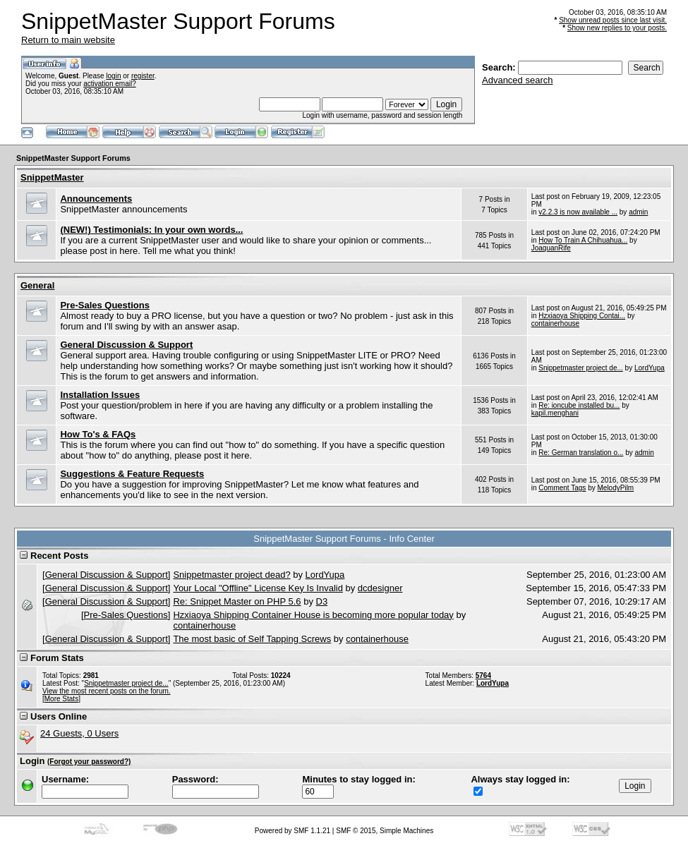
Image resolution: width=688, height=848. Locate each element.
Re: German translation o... (580, 452)
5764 (483, 675)
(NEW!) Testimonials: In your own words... (151, 229)
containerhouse (555, 323)
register (143, 76)
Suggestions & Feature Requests (132, 473)
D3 (322, 601)
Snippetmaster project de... (580, 368)
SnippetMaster (52, 177)
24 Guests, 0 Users (79, 733)
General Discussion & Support (126, 344)
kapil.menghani (555, 413)
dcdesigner (380, 588)
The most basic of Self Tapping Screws (252, 639)
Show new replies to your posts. (617, 28)
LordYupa (649, 368)
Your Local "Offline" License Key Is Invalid (257, 588)
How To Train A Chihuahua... (582, 240)
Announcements (96, 198)
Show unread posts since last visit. (613, 20)
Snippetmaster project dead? (231, 574)
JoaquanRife (551, 248)
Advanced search (517, 80)
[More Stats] (61, 699)
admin (638, 212)
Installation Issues (100, 394)
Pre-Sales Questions (104, 305)
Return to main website (68, 40)
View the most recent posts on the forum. (106, 691)
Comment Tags (562, 488)
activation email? (109, 83)
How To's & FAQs (97, 434)
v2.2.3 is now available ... (577, 212)
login (113, 76)
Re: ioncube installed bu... (579, 405)
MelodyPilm (616, 488)
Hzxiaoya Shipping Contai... (581, 316)
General (37, 285)
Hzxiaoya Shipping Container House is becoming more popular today (313, 615)
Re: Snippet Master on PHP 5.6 (237, 601)
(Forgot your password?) (89, 761)
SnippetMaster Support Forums (73, 158)
